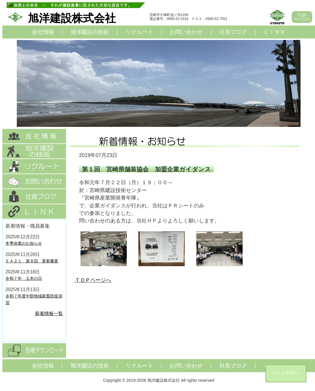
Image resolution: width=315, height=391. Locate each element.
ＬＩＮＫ (274, 32)
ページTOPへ (286, 373)
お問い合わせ (186, 32)
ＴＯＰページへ (93, 280)
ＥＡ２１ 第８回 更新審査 (32, 261)
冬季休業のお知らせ (24, 243)
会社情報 (43, 32)
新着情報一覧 (49, 313)
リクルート (139, 32)
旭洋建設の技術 (89, 32)
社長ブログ (233, 32)
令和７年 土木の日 (24, 278)
